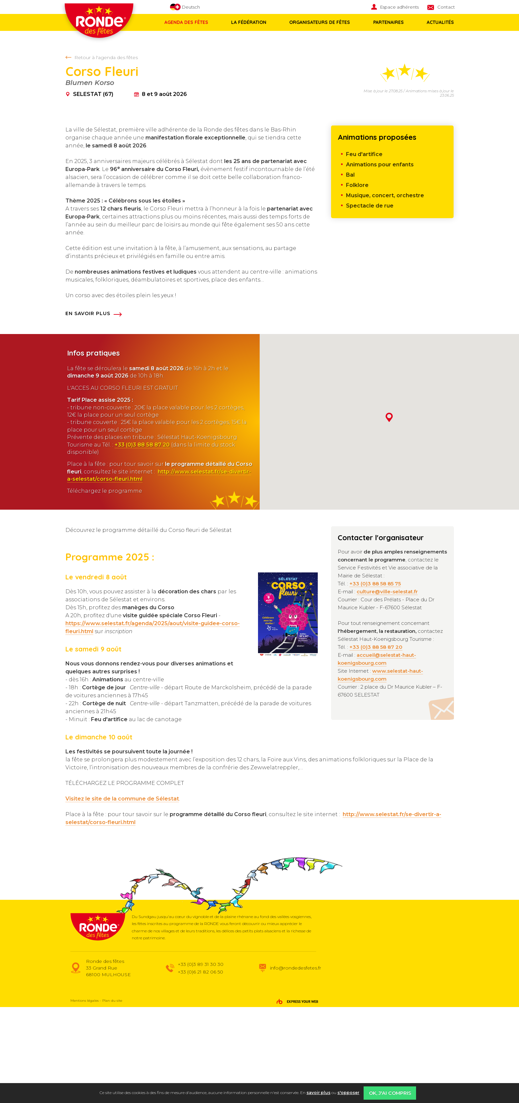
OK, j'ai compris (390, 1093)
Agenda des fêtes (186, 22)
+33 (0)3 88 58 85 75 (375, 679)
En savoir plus (87, 409)
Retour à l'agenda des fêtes (106, 57)
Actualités (437, 22)
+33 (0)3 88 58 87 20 (142, 541)
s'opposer (348, 1092)
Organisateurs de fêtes (318, 22)
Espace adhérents (399, 7)
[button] (389, 513)
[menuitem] (399, 7)
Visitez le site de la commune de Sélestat (122, 894)
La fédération (248, 22)
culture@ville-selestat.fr (387, 687)
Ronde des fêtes (103, 26)
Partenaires (386, 22)
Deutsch (185, 7)
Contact (446, 7)
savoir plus (318, 1092)
